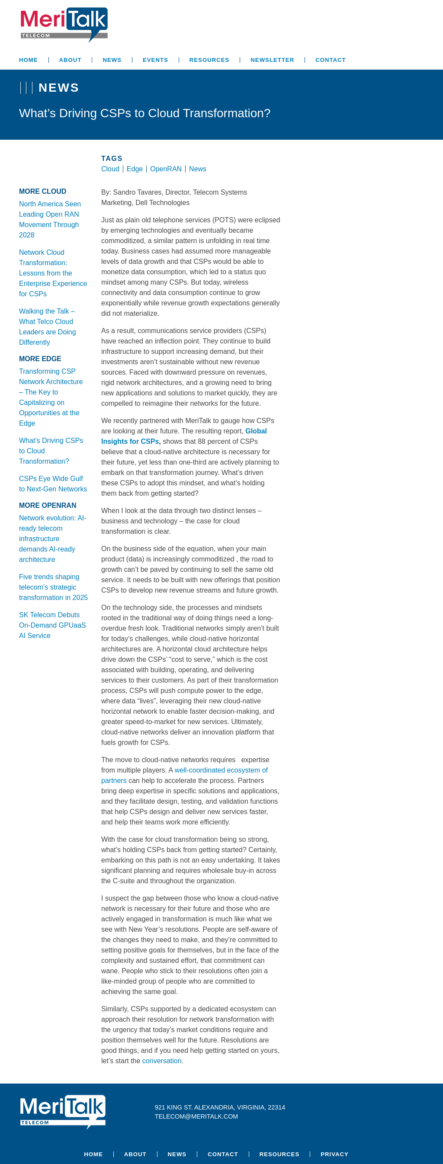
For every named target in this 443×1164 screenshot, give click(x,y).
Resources (209, 60)
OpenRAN (166, 169)
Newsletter (272, 60)
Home (28, 60)
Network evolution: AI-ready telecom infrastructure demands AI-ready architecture (53, 538)
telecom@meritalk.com (196, 1116)
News (112, 60)
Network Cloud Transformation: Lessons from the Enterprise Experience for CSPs (53, 273)
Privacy (335, 1154)
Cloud (110, 169)
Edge (135, 169)
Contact (330, 60)
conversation (162, 1061)
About (70, 60)
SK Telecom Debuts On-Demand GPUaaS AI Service (52, 625)
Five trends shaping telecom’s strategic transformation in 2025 (53, 587)
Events (155, 60)
